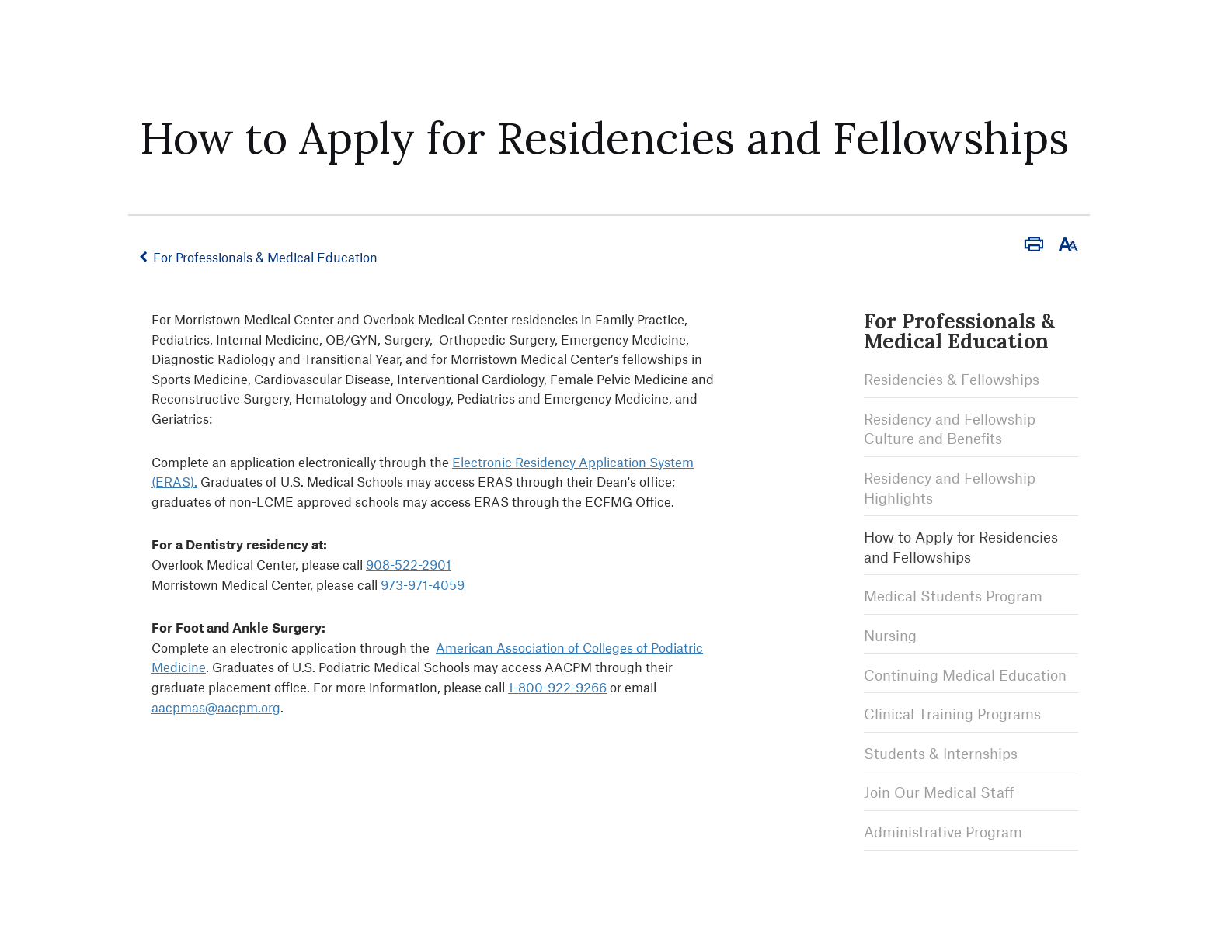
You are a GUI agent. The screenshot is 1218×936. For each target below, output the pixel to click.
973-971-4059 (423, 584)
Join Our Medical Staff (939, 792)
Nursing (890, 635)
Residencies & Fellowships (951, 379)
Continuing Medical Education (965, 675)
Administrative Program (943, 832)
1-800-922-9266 (557, 687)
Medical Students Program (953, 596)
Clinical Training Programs (952, 714)
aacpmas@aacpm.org (215, 707)
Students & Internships (941, 753)
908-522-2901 (408, 564)
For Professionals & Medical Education (265, 257)
